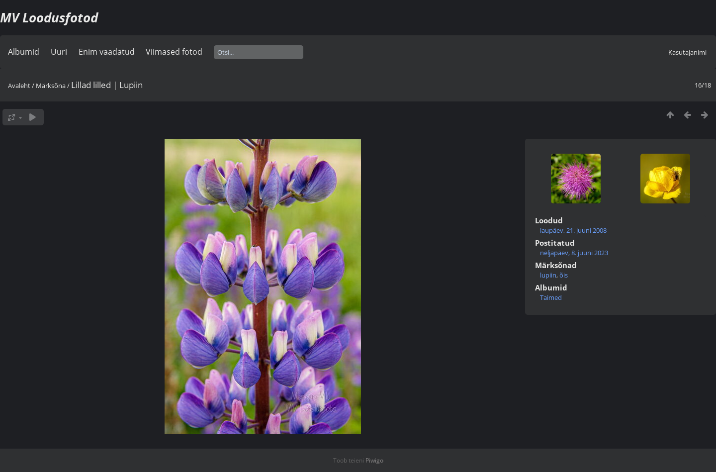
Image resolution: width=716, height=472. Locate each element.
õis (563, 275)
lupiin (548, 275)
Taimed (551, 297)
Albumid (23, 51)
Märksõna (51, 85)
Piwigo (374, 460)
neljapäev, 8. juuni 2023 (574, 252)
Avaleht (19, 85)
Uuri (59, 51)
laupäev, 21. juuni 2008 (573, 230)
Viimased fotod (174, 51)
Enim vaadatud (107, 51)
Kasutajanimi (687, 52)
